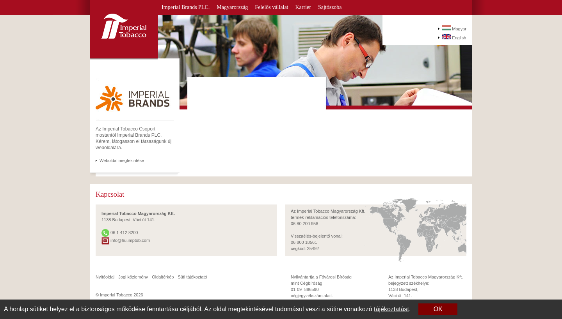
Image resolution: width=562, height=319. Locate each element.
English (454, 37)
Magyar (454, 28)
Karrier (303, 7)
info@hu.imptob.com (125, 240)
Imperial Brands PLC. (186, 7)
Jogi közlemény (133, 277)
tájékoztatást (391, 309)
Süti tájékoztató (192, 277)
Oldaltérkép (163, 277)
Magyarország (232, 7)
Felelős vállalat (271, 7)
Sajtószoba (330, 7)
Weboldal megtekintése (122, 160)
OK (438, 309)
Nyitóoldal (105, 277)
